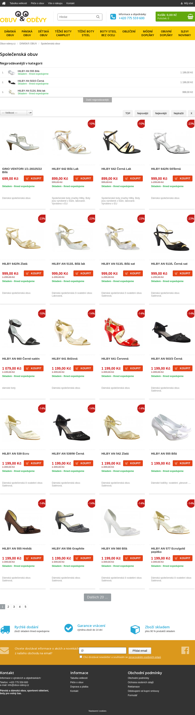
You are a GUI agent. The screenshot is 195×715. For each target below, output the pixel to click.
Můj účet (187, 3)
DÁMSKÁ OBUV (28, 43)
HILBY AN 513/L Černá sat (169, 263)
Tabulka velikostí (18, 3)
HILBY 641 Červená (114, 358)
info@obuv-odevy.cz (18, 685)
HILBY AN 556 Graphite (68, 548)
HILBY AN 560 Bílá (114, 548)
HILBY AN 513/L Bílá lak (31, 90)
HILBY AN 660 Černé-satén (21, 358)
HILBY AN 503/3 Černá (31, 80)
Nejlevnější (161, 113)
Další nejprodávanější (97, 99)
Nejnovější (142, 113)
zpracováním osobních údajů (144, 657)
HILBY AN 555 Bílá (28, 71)
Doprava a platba (79, 686)
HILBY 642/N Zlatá (14, 263)
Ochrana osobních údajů (141, 682)
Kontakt (70, 3)
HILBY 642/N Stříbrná (166, 168)
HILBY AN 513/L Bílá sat (118, 263)
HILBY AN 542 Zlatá (115, 453)
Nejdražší (179, 113)
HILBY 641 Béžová (65, 358)
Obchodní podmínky (138, 678)
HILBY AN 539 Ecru (15, 453)
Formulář (132, 695)
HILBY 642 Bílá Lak (65, 168)
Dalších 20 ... (97, 597)
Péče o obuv (37, 3)
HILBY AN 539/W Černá (68, 453)
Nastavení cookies (97, 711)
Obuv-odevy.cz (8, 43)
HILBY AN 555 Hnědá (17, 548)
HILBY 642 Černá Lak (116, 168)
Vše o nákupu (55, 3)
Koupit (36, 178)
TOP (127, 113)
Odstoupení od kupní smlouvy (143, 691)
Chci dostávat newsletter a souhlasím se (120, 657)
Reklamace (134, 686)
